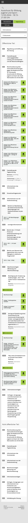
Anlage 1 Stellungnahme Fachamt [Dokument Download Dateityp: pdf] (10, 301)
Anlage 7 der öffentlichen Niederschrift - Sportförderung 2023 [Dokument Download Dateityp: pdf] (10, 131)
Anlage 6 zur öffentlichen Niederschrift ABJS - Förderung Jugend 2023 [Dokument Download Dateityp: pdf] (10, 124)
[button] (23, 82)
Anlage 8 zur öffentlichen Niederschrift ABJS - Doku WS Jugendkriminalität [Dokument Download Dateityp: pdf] (11, 139)
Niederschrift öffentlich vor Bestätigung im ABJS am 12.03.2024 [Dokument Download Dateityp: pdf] (11, 83)
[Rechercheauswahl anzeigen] (2, 8)
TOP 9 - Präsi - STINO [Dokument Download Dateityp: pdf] (9, 260)
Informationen (7, 21)
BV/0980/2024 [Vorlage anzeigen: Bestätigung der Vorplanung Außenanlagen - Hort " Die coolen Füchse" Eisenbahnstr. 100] (8, 290)
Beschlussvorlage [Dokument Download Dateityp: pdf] (8, 294)
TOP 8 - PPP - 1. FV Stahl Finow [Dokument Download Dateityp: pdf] (10, 244)
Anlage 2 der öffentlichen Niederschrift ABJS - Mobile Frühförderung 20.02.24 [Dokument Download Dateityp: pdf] (10, 91)
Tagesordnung (19, 21)
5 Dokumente (6, 35)
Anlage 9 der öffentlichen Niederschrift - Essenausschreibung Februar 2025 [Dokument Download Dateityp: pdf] (11, 146)
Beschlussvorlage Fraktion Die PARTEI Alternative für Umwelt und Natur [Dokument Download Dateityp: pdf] (10, 382)
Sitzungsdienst (21, 508)
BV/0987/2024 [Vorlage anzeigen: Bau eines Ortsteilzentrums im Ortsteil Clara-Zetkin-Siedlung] (8, 368)
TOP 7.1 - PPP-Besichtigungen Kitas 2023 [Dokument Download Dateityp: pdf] (11, 218)
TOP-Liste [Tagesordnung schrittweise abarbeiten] (7, 25)
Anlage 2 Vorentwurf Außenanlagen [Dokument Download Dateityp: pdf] (9, 307)
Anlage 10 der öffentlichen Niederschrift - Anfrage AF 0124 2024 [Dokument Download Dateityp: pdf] (10, 155)
